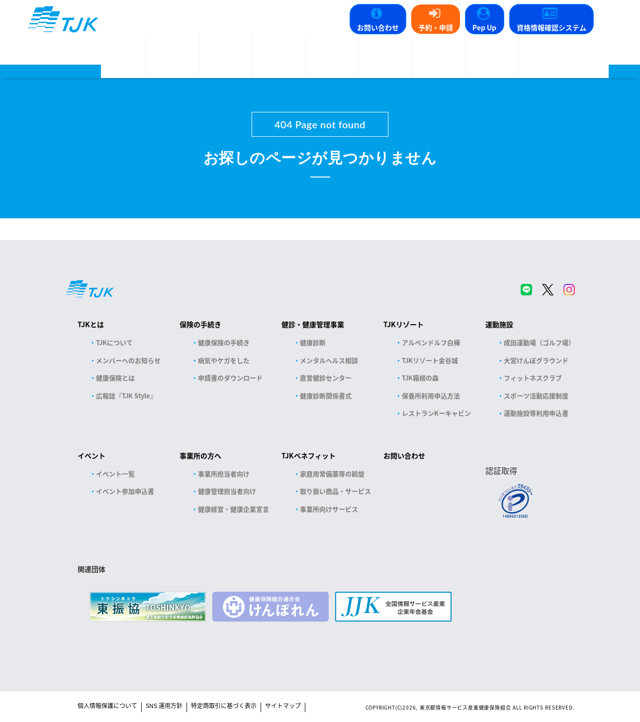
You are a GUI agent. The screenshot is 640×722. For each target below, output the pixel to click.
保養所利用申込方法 (431, 395)
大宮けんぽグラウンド (536, 360)
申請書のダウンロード (230, 377)
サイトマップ (283, 705)
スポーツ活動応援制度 (536, 395)
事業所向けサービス (329, 509)
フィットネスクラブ (533, 377)
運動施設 (499, 324)
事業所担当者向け (224, 473)
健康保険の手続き (224, 342)
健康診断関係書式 (326, 395)
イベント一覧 (115, 473)
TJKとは (91, 324)
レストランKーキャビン (436, 413)
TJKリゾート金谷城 (430, 360)
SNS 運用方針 (164, 705)
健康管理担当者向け (227, 491)
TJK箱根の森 (420, 377)
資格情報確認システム (551, 27)
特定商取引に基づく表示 (224, 705)
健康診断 (313, 342)
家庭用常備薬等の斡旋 (332, 473)
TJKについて (114, 342)
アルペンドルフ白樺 (431, 342)
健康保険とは (115, 377)
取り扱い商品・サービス (335, 491)
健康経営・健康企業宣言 (233, 509)
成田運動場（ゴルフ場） (539, 342)
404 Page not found (320, 124)
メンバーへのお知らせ (128, 360)
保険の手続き (200, 324)
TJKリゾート (403, 324)
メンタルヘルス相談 (329, 360)
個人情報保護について (107, 705)
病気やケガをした (224, 360)
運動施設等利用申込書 (536, 413)
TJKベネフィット (308, 455)
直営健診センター (326, 377)
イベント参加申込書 (125, 491)
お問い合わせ (378, 27)
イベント (91, 455)
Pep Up (484, 27)
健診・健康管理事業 (312, 324)
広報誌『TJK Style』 (126, 395)
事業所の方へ (200, 455)
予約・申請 (435, 27)
